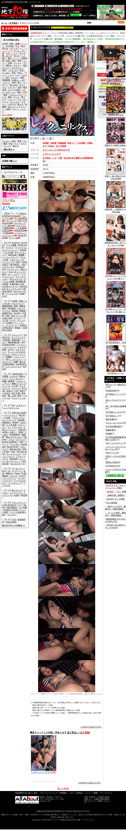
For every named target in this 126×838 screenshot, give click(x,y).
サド (17, 143)
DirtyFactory (17, 374)
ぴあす (23, 422)
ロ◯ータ (14, 48)
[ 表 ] (43, 138)
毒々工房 (12, 396)
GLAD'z (17, 313)
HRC (18, 262)
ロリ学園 (23, 507)
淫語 (4, 70)
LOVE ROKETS (9, 505)
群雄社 (18, 328)
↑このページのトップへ (90, 727)
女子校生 (13, 23)
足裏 (10, 63)
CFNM (5, 43)
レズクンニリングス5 (43, 771)
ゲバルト (18, 318)
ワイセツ (6, 141)
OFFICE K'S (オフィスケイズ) (14, 287)
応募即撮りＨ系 (17, 284)
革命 (21, 301)
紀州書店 (12, 308)
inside (22, 294)
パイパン (12, 99)
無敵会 (5, 476)
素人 (23, 46)
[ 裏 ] (51, 138)
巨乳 (14, 73)
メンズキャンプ (15, 483)
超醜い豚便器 (8, 381)
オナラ (23, 143)
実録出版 (16, 340)
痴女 (10, 58)
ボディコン (11, 92)
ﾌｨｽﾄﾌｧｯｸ (12, 104)
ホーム (4, 23)
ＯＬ (25, 141)
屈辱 (19, 141)
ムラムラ (14, 476)
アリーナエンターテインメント (14, 248)
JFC (23, 342)
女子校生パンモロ (114, 412)
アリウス (9, 247)
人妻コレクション (13, 428)
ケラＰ (13, 320)
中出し (20, 73)
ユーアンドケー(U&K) (13, 494)
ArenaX (23, 250)
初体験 (109, 433)
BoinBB (21, 420)
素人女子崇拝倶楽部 (13, 363)
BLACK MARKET (10, 442)
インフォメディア (10, 257)
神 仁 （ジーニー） (14, 359)
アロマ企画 (8, 252)
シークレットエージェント (14, 346)
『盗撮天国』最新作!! (115, 495)
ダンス (16, 97)
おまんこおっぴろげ (115, 423)
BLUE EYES (12, 447)
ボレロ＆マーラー (18, 464)
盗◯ (19, 82)
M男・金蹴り (15, 43)
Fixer (13, 451)
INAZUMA (12, 255)
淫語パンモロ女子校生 (116, 456)
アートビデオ (12, 294)
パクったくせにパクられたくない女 (115, 448)
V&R (21, 442)
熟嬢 (16, 362)
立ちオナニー (18, 68)
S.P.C (4, 296)
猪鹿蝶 (21, 255)
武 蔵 (23, 473)
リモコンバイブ (16, 94)
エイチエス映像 (14, 280)
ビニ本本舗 (11, 425)
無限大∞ (9, 473)
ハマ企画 (19, 228)
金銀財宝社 (7, 313)
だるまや (14, 376)
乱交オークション (115, 114)
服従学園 (110, 419)
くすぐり (6, 82)
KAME (15, 301)
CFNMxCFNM (8, 345)
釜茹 (16, 306)
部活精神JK (15, 434)
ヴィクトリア (8, 262)
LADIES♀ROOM (10, 510)
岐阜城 (15, 311)
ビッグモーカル (15, 427)
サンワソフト (12, 221)
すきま (11, 349)
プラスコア (21, 439)
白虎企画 (6, 230)
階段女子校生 (112, 462)
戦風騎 (9, 357)
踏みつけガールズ (14, 437)
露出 (19, 92)
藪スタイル (17, 490)
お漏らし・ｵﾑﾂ (18, 80)
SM (7, 77)
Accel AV (16, 243)
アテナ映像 (11, 245)
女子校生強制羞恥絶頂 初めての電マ (115, 438)
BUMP (15, 422)
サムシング (17, 335)
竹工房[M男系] (20, 218)
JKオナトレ (111, 453)
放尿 (22, 77)
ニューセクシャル (11, 408)
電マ (23, 97)
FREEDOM (111, 390)
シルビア (22, 347)
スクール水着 (14, 90)
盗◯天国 (16, 393)
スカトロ (14, 77)
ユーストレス (16, 493)
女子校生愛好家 (113, 426)
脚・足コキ (7, 56)
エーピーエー (13, 269)
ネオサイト (21, 405)
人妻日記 (22, 430)
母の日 (22, 415)
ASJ (24, 264)
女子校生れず (112, 466)
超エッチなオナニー (115, 400)
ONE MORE (11, 522)
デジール (16, 388)
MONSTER (19, 230)
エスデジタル (8, 267)
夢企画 (24, 495)
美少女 (5, 48)
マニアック (17, 471)
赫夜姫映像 (7, 306)
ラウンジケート (19, 502)
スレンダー (15, 102)
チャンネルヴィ (17, 379)
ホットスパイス (14, 454)
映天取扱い (15, 264)
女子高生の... (112, 416)
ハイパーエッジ (10, 415)
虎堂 (19, 396)
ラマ (20, 505)
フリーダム (15, 444)
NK (13, 405)
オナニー (17, 65)
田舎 (14, 141)
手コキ (22, 53)
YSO (14, 519)
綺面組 (22, 311)
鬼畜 (5, 94)
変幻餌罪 (14, 459)
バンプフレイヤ (9, 420)
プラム (11, 439)
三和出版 (6, 340)
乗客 (5, 143)
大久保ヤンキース (10, 286)
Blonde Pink (15, 449)
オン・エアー (14, 274)
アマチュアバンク (13, 275)
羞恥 (10, 97)
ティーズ (13, 238)
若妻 (19, 60)
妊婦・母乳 (11, 60)
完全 (11, 143)
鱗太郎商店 (12, 507)
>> (8, 149)
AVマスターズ (16, 279)
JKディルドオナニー (115, 443)
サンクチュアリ (18, 337)
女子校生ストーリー (115, 394)
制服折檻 (110, 430)
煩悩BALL (6, 422)
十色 (16, 391)
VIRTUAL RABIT (19, 413)
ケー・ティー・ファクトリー (13, 324)
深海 (4, 349)
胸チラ (16, 146)
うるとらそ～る (17, 260)
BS (3, 425)
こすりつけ (13, 70)
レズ (17, 75)
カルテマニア (18, 303)
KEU (8, 315)
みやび (22, 476)
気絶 (14, 82)
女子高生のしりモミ (115, 372)
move (17, 473)
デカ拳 (15, 386)
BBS (21, 432)
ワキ (19, 99)
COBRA (6, 233)
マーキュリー (18, 468)
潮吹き (9, 65)
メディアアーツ (9, 478)
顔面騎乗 (6, 80)
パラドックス (18, 417)
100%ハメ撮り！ (9, 432)
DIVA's (9, 391)
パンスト (17, 63)
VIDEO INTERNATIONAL (14, 214)
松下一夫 (6, 471)
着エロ (20, 104)
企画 (19, 87)
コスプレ (12, 87)
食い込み (14, 85)
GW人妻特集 (111, 503)
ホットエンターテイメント (13, 460)
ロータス (12, 515)
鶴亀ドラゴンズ (19, 383)
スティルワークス (13, 366)
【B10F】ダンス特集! (115, 499)
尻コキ (17, 56)
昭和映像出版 (14, 342)
